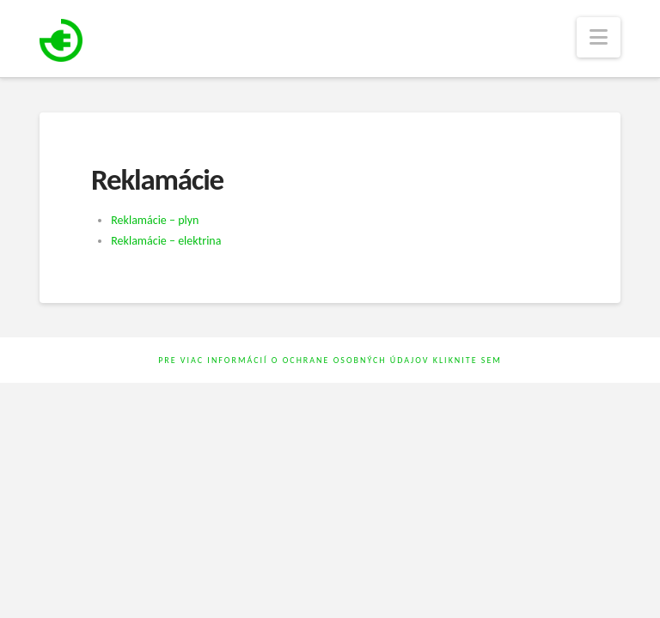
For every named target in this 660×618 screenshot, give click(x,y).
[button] (598, 37)
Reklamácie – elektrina (166, 240)
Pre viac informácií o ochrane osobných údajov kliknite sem (330, 360)
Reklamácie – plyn (155, 220)
